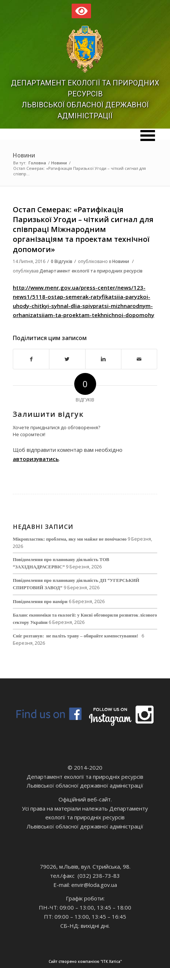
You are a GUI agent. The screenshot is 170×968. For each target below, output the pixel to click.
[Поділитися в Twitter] (67, 359)
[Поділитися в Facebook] (31, 359)
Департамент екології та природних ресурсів (91, 271)
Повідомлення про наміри (40, 601)
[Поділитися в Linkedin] (103, 359)
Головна (37, 162)
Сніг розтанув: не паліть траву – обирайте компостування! (76, 636)
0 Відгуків (61, 261)
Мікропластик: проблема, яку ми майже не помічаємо (69, 539)
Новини (24, 155)
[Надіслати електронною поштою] (139, 359)
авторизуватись (36, 458)
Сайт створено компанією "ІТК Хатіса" (103, 961)
